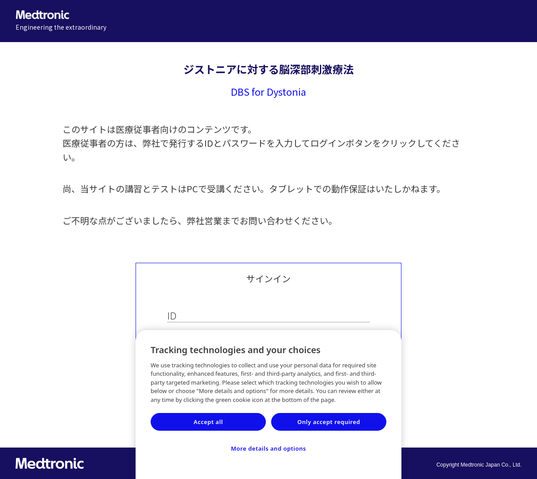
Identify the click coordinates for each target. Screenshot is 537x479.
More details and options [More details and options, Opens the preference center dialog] (268, 448)
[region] (268, 404)
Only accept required (328, 422)
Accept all (208, 422)
